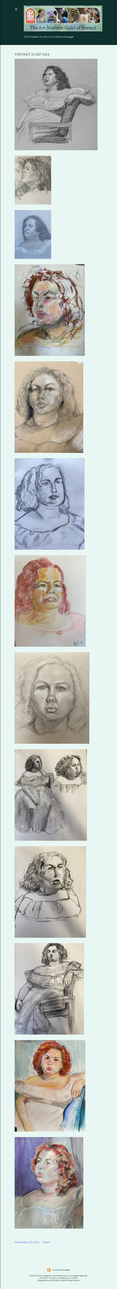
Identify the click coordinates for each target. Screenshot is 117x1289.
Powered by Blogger (58, 1270)
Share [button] (46, 1242)
